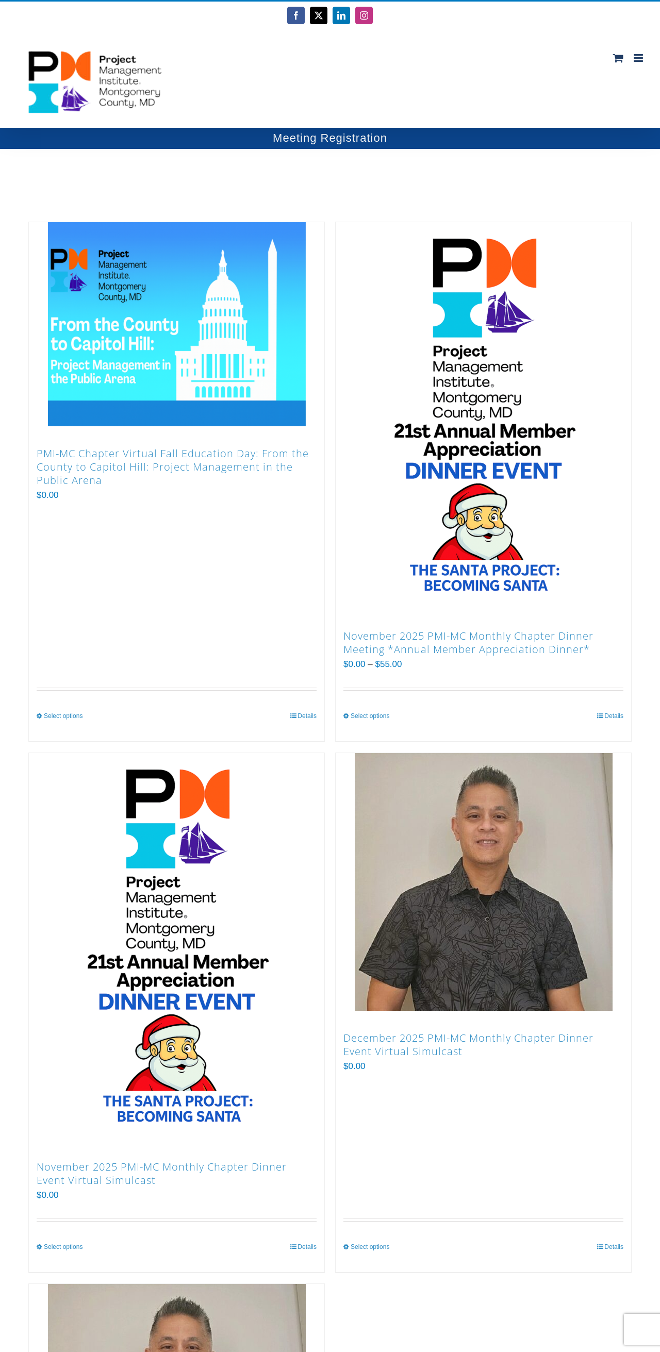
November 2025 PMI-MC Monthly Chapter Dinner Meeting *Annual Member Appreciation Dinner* (468, 642)
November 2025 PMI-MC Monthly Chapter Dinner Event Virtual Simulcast (162, 1173)
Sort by (66, 179)
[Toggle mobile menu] (639, 58)
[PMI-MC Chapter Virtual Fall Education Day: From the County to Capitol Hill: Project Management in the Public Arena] (176, 324)
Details (307, 716)
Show (191, 179)
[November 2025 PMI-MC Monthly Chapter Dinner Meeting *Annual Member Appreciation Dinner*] (483, 415)
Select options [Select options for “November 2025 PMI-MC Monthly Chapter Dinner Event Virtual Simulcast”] (63, 1246)
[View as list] (287, 180)
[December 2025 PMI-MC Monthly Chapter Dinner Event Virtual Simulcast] (483, 882)
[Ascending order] (145, 180)
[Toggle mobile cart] (618, 58)
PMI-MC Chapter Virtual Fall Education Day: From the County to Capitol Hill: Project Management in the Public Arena (173, 466)
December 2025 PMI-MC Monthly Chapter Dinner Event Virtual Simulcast (468, 1044)
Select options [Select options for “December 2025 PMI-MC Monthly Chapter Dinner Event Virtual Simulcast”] (370, 1246)
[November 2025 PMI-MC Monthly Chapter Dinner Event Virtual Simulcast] (176, 946)
